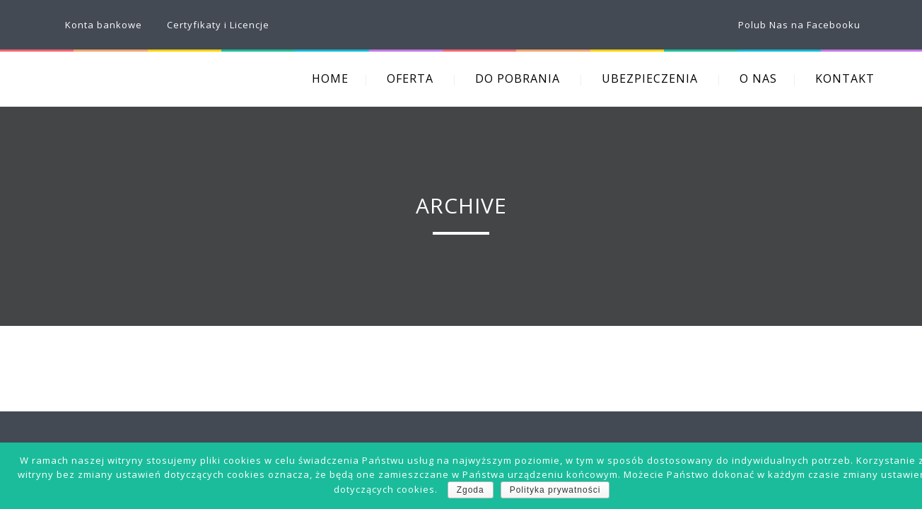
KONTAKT (845, 78)
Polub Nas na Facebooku (799, 24)
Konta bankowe (103, 24)
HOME (330, 78)
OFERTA (410, 78)
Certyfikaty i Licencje (218, 24)
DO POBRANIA (517, 78)
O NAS (758, 78)
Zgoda (470, 490)
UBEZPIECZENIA (650, 78)
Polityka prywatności (555, 490)
